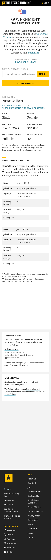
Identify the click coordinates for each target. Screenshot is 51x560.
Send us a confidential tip (11, 510)
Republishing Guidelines (34, 501)
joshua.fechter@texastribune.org (19, 355)
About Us (32, 478)
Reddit (8, 552)
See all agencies (25, 83)
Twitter (9, 534)
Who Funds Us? (34, 491)
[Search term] (19, 74)
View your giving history (11, 494)
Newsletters (33, 528)
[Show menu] (45, 3)
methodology (10, 394)
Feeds (30, 524)
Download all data (25, 62)
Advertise (8, 504)
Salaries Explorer (25, 23)
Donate (7, 489)
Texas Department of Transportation (23, 108)
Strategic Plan (34, 496)
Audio (30, 533)
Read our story (10, 382)
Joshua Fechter (11, 349)
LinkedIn (9, 547)
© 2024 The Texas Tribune (12, 517)
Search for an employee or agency (15, 69)
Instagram (10, 543)
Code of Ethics (34, 507)
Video (30, 537)
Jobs (29, 487)
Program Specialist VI (15, 105)
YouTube (9, 539)
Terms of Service (35, 511)
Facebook (10, 530)
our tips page (21, 362)
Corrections (33, 520)
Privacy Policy (34, 515)
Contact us (9, 500)
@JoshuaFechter (11, 357)
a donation (33, 52)
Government (25, 19)
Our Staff (32, 483)
